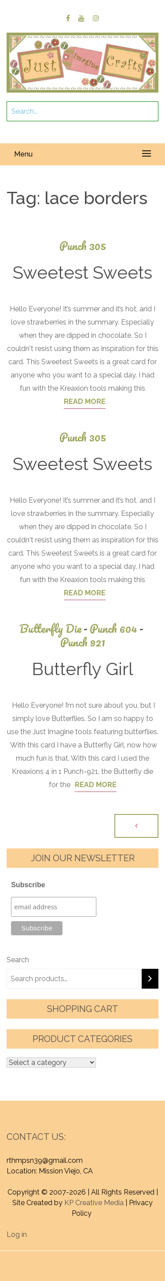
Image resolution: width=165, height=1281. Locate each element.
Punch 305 (82, 245)
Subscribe (28, 885)
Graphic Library (105, 1266)
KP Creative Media (94, 1203)
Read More (85, 401)
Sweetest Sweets (82, 272)
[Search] (150, 979)
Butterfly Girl (82, 668)
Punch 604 (118, 628)
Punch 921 (82, 642)
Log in (17, 1234)
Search (18, 960)
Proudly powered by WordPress (66, 1256)
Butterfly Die (54, 628)
